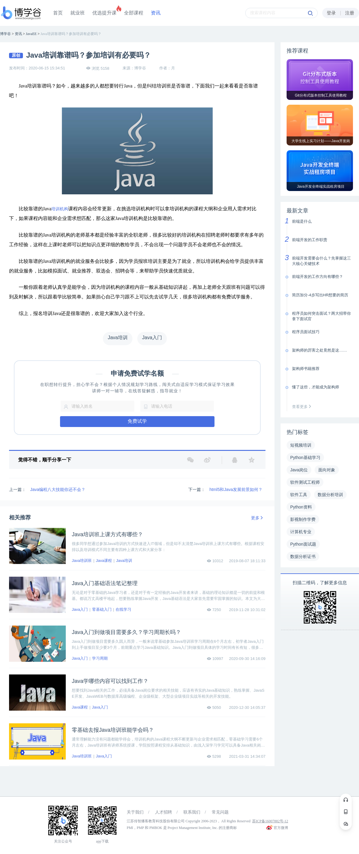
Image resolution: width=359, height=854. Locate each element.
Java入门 (80, 609)
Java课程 (104, 560)
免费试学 (137, 421)
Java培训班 (82, 560)
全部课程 (133, 12)
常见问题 (220, 812)
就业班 (77, 12)
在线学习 (123, 609)
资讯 (155, 12)
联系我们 (191, 812)
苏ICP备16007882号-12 (270, 821)
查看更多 (303, 406)
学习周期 (100, 658)
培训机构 (59, 209)
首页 (58, 12)
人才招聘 (163, 812)
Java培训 (124, 560)
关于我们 (135, 812)
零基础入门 (102, 609)
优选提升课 (104, 12)
